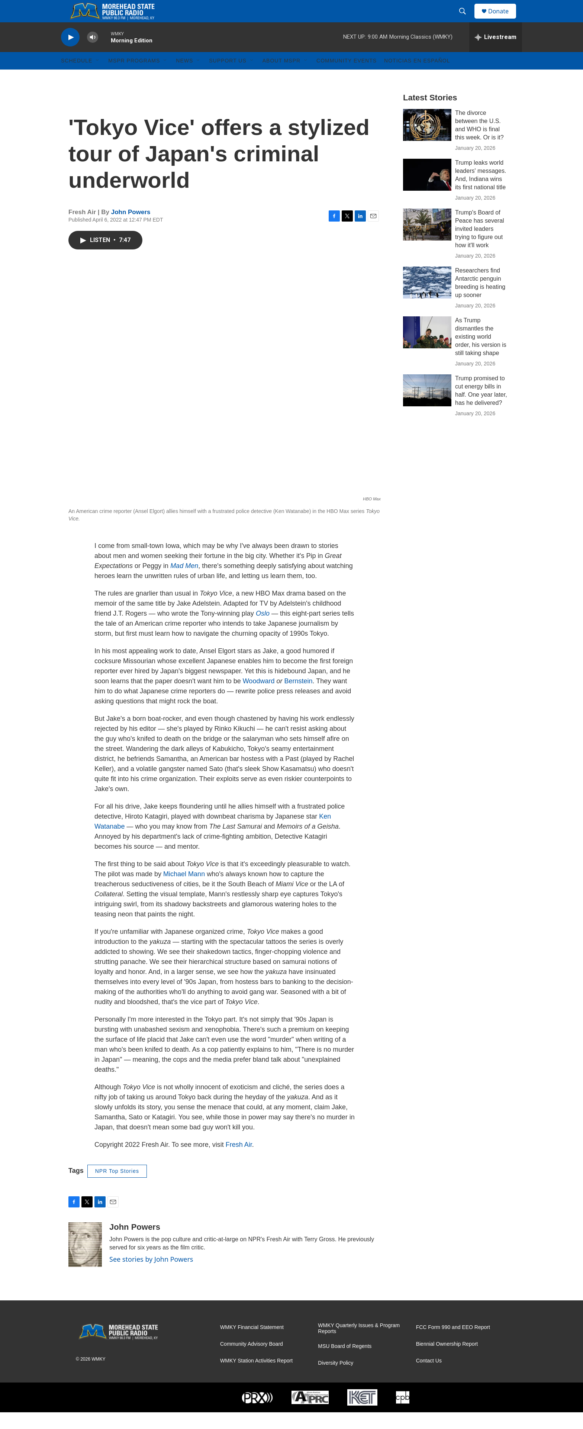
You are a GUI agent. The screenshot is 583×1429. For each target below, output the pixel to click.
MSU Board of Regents (344, 1363)
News (184, 77)
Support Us (228, 77)
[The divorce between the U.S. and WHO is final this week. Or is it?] (427, 142)
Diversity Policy (335, 1380)
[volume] (92, 54)
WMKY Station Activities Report (256, 1377)
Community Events (346, 77)
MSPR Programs (134, 77)
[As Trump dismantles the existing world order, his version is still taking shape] (427, 349)
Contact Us (429, 1377)
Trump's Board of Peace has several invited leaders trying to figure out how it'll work (479, 245)
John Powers (131, 228)
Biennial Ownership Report (447, 1361)
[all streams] (495, 54)
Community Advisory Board (251, 1361)
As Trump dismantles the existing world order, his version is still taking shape (480, 353)
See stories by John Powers (151, 1275)
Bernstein (298, 697)
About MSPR (281, 77)
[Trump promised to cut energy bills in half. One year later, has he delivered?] (427, 407)
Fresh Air (239, 1161)
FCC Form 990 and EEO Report (453, 1344)
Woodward (260, 697)
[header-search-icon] (466, 19)
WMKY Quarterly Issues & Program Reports (359, 1345)
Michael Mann (185, 890)
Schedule (76, 77)
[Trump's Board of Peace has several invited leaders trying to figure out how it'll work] (427, 241)
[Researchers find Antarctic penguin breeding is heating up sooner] (427, 299)
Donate (503, 19)
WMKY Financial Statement (252, 1344)
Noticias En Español (417, 77)
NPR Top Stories (117, 1188)
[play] (70, 54)
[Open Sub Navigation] (98, 77)
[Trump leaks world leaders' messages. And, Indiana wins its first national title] (427, 191)
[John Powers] (85, 1261)
